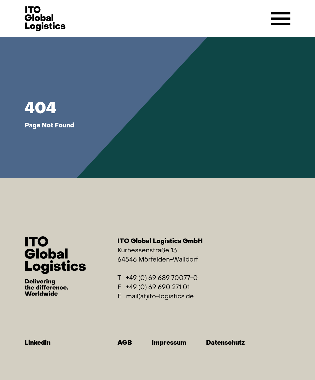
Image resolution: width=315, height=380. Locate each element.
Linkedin (37, 342)
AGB (125, 342)
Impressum (169, 342)
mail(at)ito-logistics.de (160, 296)
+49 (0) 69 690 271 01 (158, 287)
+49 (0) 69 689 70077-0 (162, 277)
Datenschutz (225, 342)
